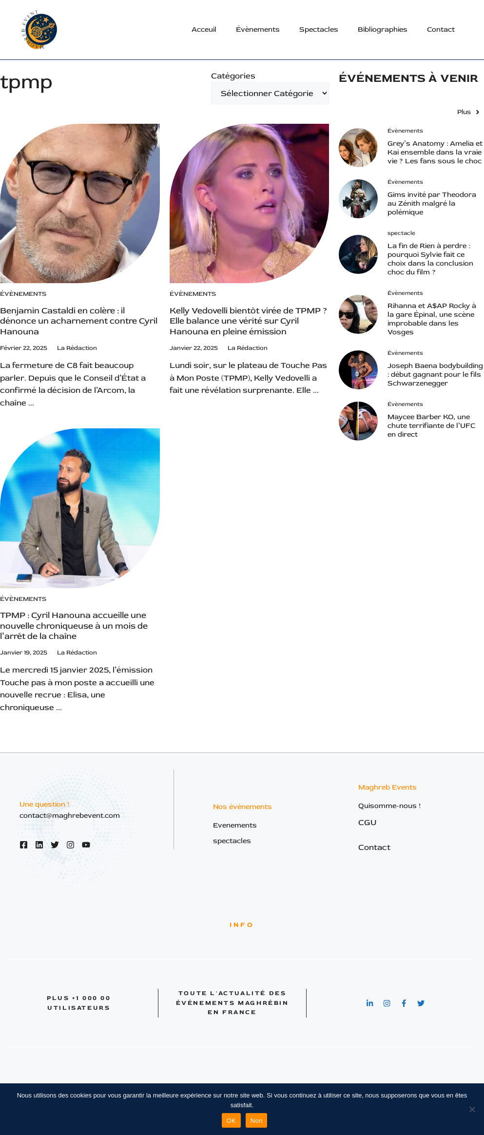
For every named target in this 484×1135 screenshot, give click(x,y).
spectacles (232, 841)
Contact (441, 29)
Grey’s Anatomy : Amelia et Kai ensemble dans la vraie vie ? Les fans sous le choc (435, 152)
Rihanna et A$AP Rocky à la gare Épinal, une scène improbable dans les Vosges (431, 319)
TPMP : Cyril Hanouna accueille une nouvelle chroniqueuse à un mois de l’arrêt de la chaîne (74, 626)
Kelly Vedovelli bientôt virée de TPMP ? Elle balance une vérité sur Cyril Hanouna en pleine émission (248, 321)
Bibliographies (382, 29)
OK (231, 1120)
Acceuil (204, 29)
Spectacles (318, 29)
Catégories (233, 76)
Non (257, 1120)
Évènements (258, 29)
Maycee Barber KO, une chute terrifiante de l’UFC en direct (431, 425)
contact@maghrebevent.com (69, 815)
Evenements (235, 825)
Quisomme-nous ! (389, 805)
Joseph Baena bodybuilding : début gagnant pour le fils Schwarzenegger (435, 374)
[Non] (472, 1109)
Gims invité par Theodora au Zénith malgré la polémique (431, 203)
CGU (367, 822)
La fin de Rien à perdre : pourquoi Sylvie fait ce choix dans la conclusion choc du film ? (430, 259)
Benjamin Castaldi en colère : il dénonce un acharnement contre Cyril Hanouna (78, 321)
